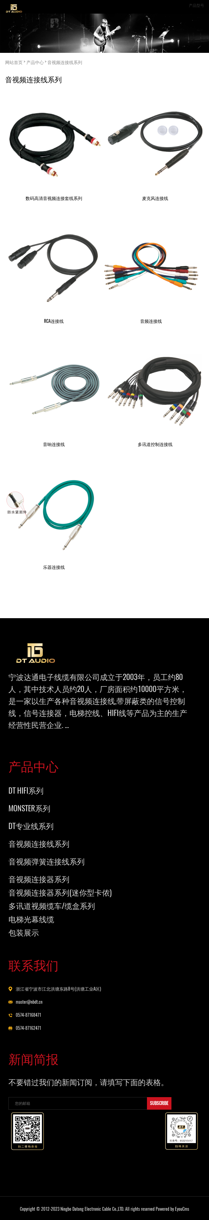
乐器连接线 (54, 567)
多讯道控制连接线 (155, 444)
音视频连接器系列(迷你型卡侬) (60, 892)
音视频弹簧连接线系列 (46, 861)
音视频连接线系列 (64, 62)
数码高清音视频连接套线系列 (54, 198)
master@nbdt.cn (29, 1002)
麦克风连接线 (155, 198)
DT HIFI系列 (26, 790)
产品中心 (35, 62)
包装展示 (23, 932)
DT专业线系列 (31, 826)
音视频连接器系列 (38, 879)
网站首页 (14, 62)
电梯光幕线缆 (31, 919)
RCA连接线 (54, 321)
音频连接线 (151, 321)
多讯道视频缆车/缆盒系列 (51, 905)
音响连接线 (54, 444)
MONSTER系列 (29, 808)
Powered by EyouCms (172, 1209)
